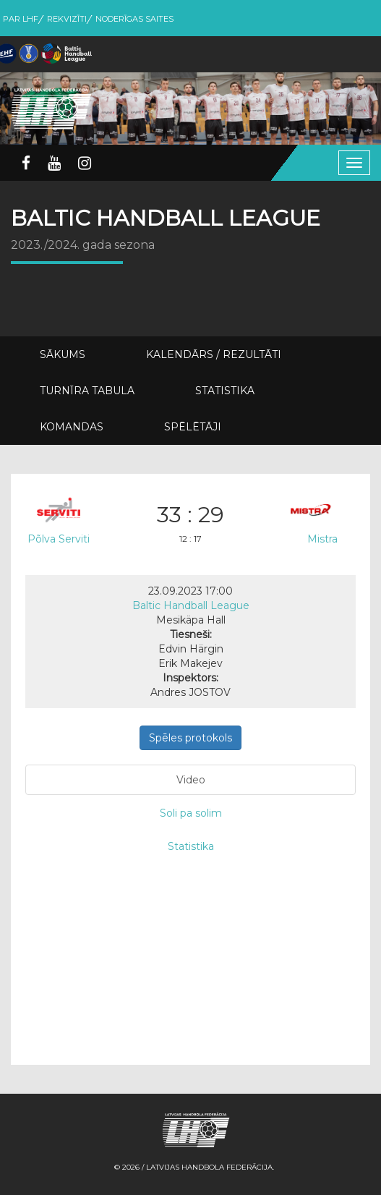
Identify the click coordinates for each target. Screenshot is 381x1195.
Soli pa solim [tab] (191, 813)
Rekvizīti (67, 19)
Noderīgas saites (134, 19)
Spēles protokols (190, 737)
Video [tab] (190, 779)
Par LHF (20, 19)
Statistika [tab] (191, 846)
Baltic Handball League (190, 605)
